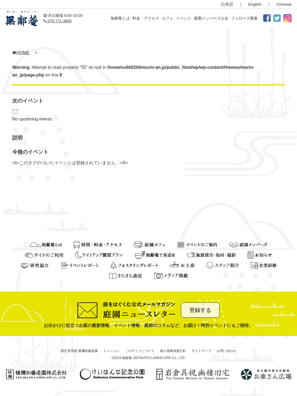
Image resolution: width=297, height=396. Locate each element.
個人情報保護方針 (173, 351)
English (255, 4)
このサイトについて (139, 351)
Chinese (284, 4)
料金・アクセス (145, 18)
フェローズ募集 (244, 18)
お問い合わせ (226, 351)
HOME (20, 52)
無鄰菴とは (120, 18)
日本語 (227, 4)
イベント (183, 18)
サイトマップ (201, 351)
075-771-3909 (57, 21)
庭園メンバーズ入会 (211, 18)
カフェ (167, 18)
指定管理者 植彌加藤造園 (79, 351)
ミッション (111, 351)
